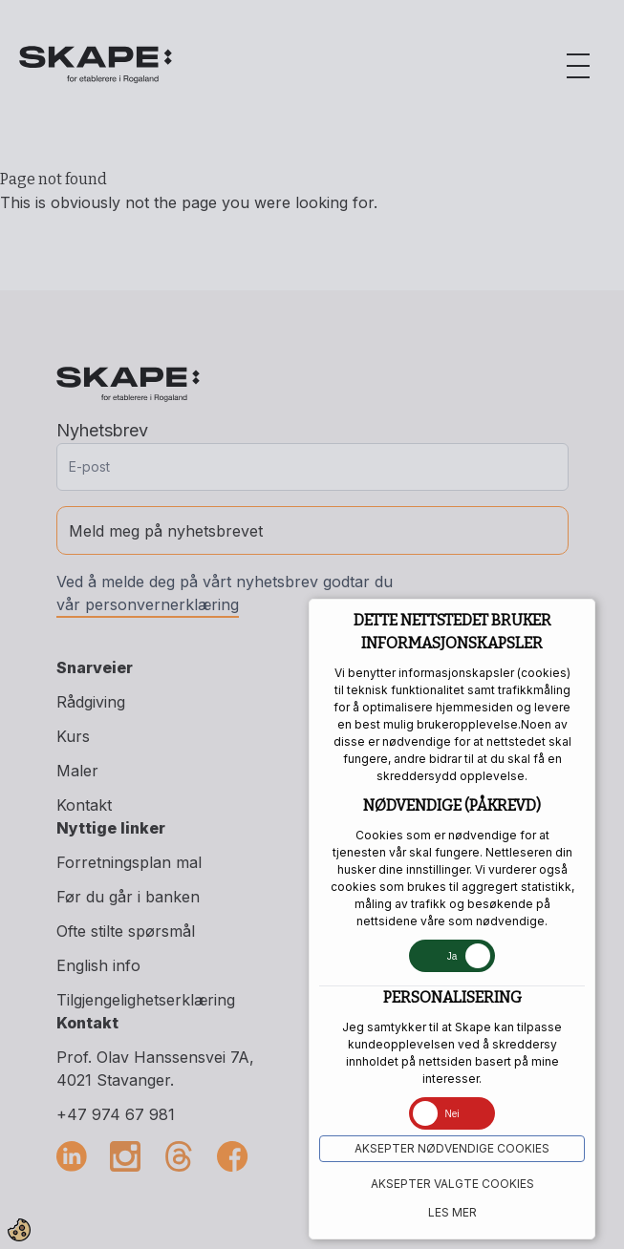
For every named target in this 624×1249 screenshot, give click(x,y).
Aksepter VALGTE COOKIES (452, 1183)
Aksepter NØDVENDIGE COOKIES (452, 1148)
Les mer (452, 1212)
